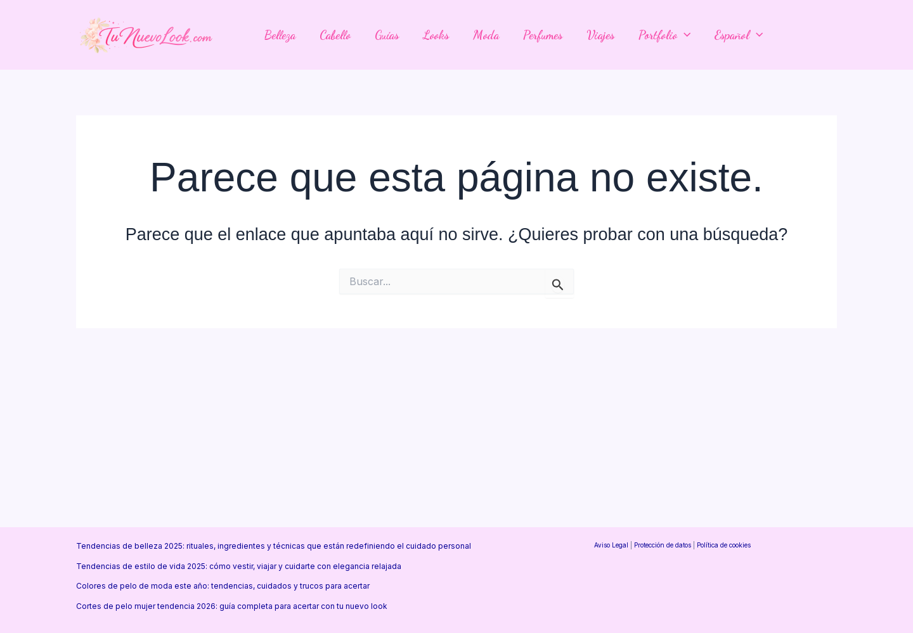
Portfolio (664, 34)
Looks (436, 35)
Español (739, 34)
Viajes (600, 35)
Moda (486, 35)
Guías (387, 35)
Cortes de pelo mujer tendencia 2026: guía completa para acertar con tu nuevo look (231, 606)
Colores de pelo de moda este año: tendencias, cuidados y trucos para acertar (223, 586)
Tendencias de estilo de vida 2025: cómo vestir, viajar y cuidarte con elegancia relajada (238, 566)
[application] (683, 34)
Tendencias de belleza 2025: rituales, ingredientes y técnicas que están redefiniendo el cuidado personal (273, 546)
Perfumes (542, 35)
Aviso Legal (611, 545)
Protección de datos (662, 545)
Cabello (335, 35)
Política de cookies (724, 545)
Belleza (279, 35)
